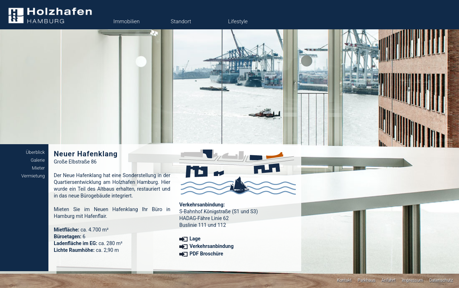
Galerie (37, 160)
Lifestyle (238, 21)
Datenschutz (441, 280)
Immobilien (126, 21)
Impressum (412, 280)
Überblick (35, 152)
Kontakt (344, 280)
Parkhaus (366, 280)
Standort (181, 21)
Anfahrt (389, 280)
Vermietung (33, 176)
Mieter (38, 168)
